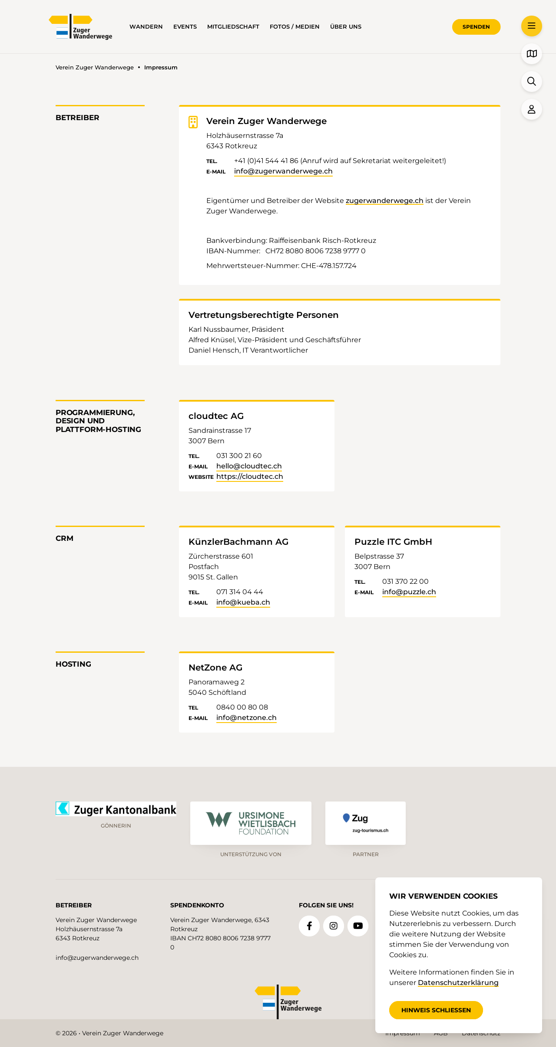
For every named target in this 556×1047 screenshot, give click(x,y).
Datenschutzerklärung (458, 982)
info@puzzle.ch (409, 592)
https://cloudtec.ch (249, 476)
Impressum (402, 1033)
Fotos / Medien (295, 26)
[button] (531, 26)
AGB (441, 1033)
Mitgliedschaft (233, 26)
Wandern (146, 26)
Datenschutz (481, 1033)
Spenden (476, 26)
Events (185, 26)
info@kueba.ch (243, 602)
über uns (345, 26)
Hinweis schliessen (436, 1010)
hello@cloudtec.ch (249, 466)
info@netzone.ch (246, 717)
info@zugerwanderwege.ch (283, 171)
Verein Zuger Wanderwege (95, 67)
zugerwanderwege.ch (385, 200)
